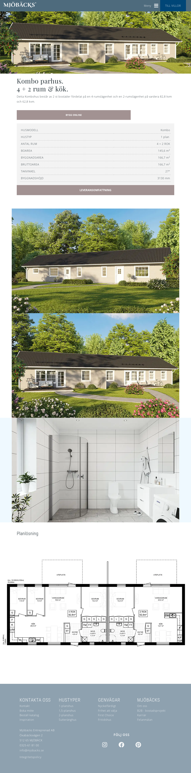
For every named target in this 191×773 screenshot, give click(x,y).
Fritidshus (104, 720)
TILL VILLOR (173, 6)
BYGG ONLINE (74, 115)
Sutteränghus (67, 720)
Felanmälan (144, 720)
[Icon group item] (105, 745)
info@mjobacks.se (32, 750)
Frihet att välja (107, 710)
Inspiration (27, 720)
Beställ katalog (29, 715)
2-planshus (66, 715)
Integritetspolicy (30, 757)
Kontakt (25, 706)
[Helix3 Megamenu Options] (156, 4)
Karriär (141, 715)
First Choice (106, 715)
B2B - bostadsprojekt (151, 710)
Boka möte (27, 710)
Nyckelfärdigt (107, 706)
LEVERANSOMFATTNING (95, 190)
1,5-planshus (67, 710)
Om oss (142, 706)
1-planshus (66, 706)
